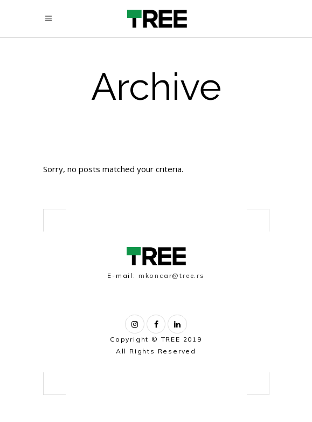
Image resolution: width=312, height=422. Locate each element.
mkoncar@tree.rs (171, 275)
